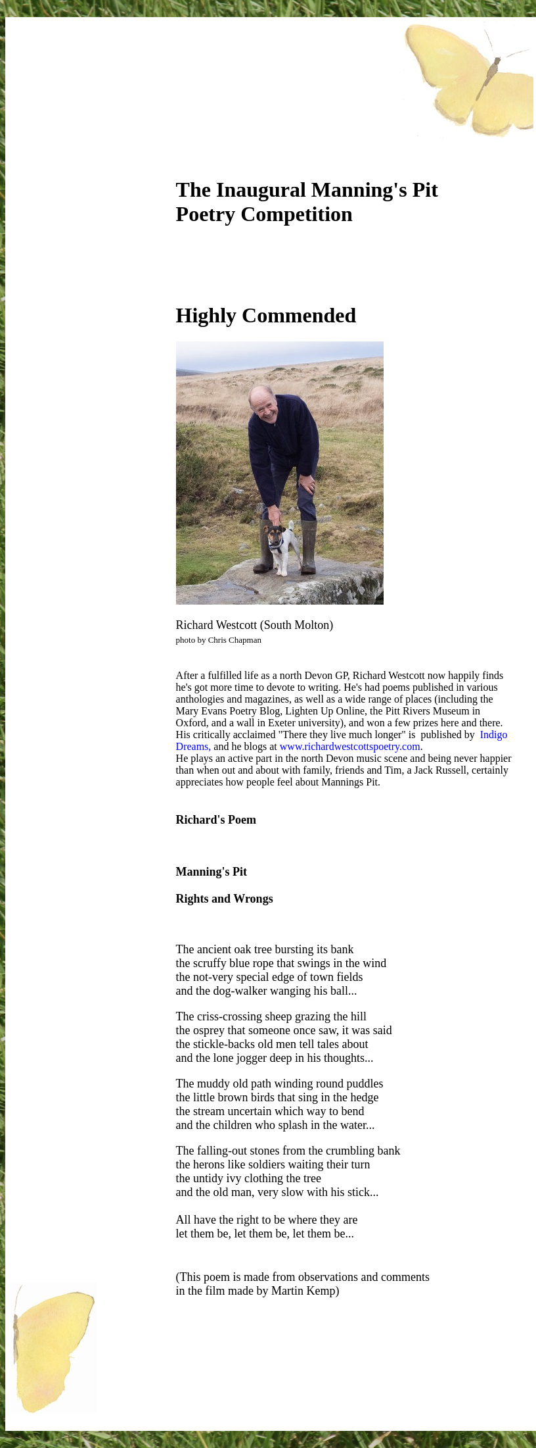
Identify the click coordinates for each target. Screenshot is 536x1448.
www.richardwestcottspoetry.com (350, 746)
